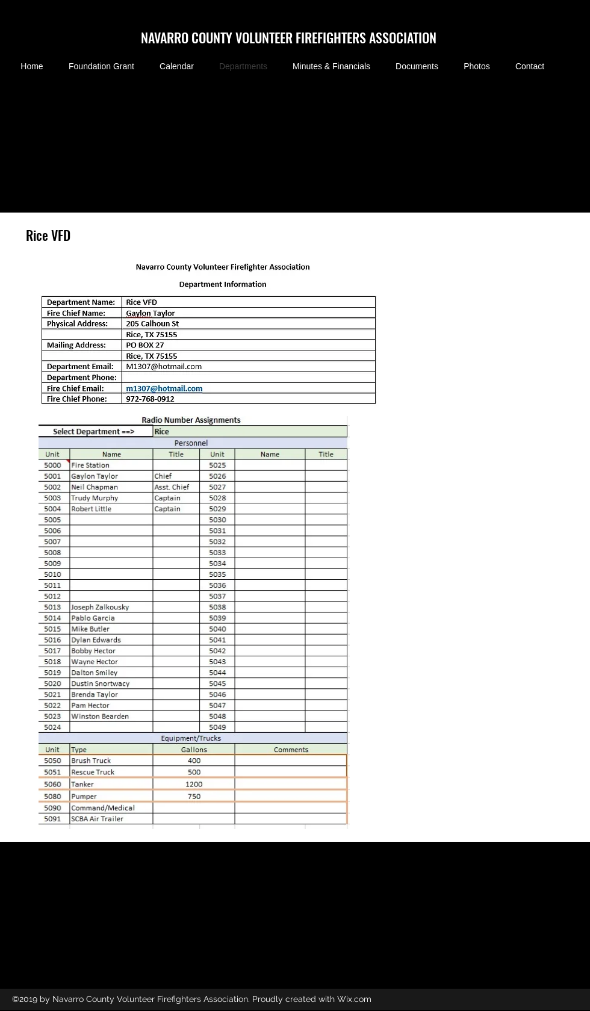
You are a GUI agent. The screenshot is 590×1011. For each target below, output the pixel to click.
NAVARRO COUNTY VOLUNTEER (218, 37)
